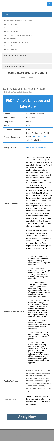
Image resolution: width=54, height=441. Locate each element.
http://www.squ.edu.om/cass (36, 148)
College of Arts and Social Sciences (17, 92)
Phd (5, 92)
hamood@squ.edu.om (40, 136)
